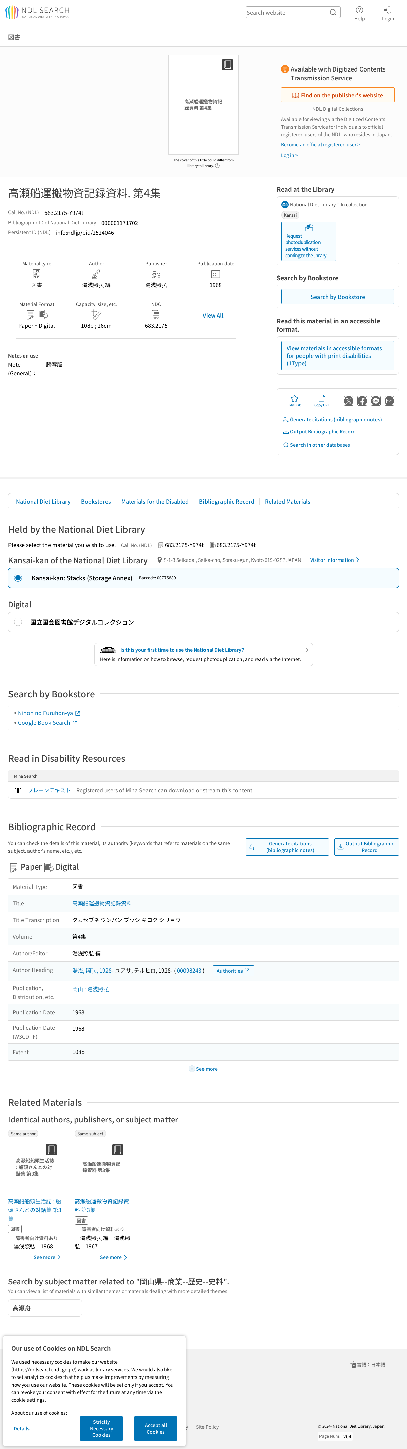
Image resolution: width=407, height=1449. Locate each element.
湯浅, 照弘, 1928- (93, 970)
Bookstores (96, 501)
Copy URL (322, 400)
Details (22, 1428)
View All (213, 315)
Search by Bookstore (338, 296)
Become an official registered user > (320, 144)
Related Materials (287, 501)
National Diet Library (43, 501)
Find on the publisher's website (337, 95)
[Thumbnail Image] (36, 1167)
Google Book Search (48, 722)
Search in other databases (316, 444)
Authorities (233, 970)
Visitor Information (336, 560)
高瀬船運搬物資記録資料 (102, 903)
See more (48, 1257)
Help (359, 12)
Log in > (289, 154)
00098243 (189, 970)
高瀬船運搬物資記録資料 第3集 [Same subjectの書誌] (102, 1205)
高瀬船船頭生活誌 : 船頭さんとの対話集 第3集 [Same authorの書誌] (34, 1209)
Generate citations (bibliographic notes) (332, 419)
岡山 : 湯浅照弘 (90, 989)
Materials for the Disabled (155, 501)
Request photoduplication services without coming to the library (305, 241)
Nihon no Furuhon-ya (49, 713)
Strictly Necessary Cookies (101, 1428)
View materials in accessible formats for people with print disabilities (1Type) (334, 355)
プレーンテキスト (49, 790)
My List (295, 400)
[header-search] (293, 12)
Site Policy (207, 1426)
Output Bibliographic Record (319, 431)
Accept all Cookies (156, 1428)
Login (388, 12)
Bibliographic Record (226, 501)
